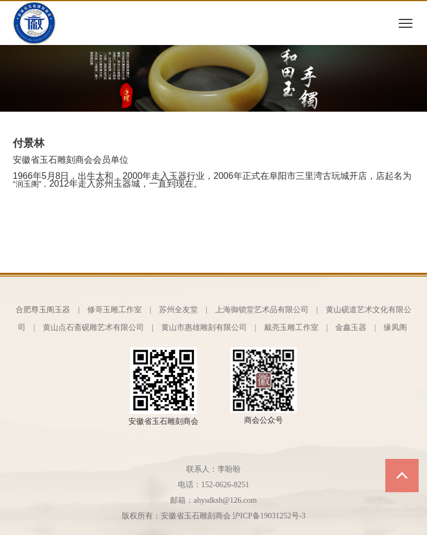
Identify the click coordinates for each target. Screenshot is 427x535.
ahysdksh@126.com (225, 500)
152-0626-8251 (225, 485)
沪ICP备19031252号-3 (268, 516)
